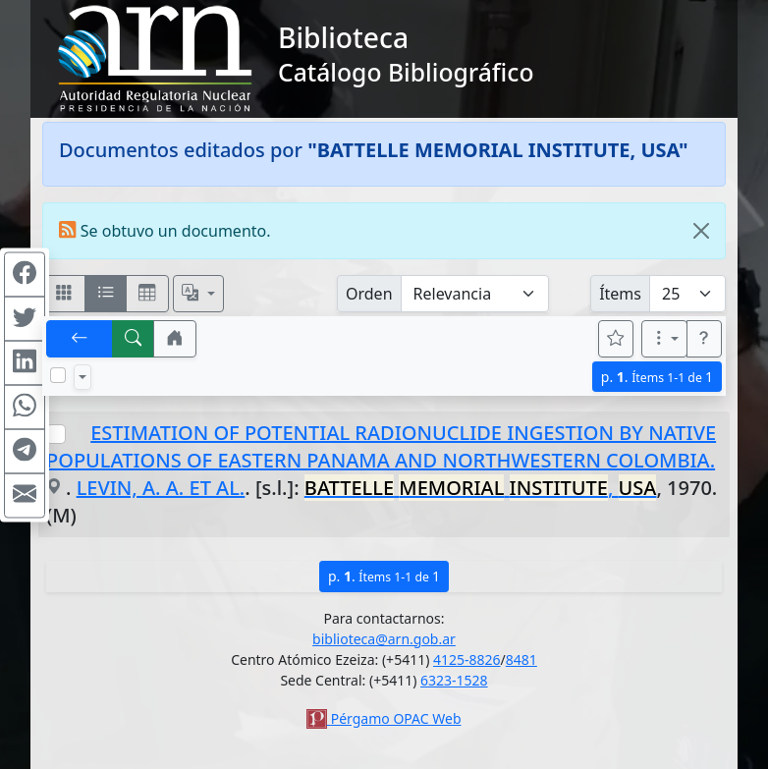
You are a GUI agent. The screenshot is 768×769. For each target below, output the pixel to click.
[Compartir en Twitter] (24, 318)
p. (657, 376)
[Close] (701, 230)
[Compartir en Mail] (24, 495)
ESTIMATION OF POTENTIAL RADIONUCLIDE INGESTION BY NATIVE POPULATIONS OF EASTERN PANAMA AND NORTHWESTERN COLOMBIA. (381, 446)
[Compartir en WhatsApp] (24, 406)
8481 (521, 659)
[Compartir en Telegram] (24, 450)
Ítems (620, 293)
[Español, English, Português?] (198, 293)
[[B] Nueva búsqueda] (133, 338)
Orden (369, 293)
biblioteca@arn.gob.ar (384, 639)
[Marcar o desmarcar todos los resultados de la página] (58, 375)
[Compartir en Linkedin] (24, 362)
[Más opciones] (664, 338)
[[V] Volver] (79, 338)
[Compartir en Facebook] (24, 274)
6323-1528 (454, 680)
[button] (174, 338)
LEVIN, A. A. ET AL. (161, 487)
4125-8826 (467, 659)
